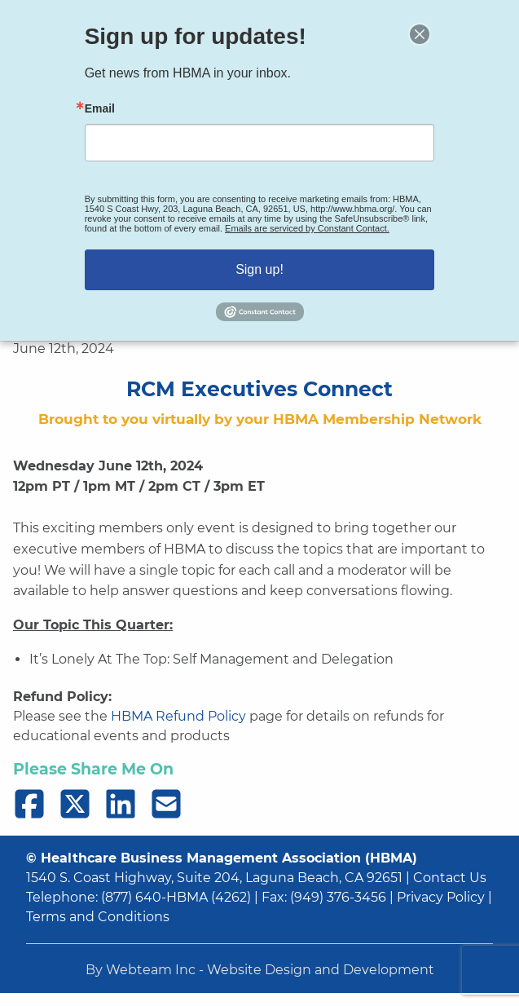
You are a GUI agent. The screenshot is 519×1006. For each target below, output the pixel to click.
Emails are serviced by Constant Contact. (305, 227)
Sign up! (259, 265)
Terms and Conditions (97, 916)
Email (105, 111)
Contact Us (449, 877)
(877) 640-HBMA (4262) (176, 897)
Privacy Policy (441, 897)
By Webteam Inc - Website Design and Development (260, 969)
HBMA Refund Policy (178, 716)
